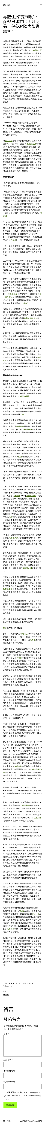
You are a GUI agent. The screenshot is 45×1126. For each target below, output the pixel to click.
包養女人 (24, 634)
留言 (6, 1034)
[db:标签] (6, 995)
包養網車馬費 (24, 396)
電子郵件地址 (9, 1071)
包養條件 (20, 426)
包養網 (13, 240)
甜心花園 (8, 141)
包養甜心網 (37, 50)
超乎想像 (7, 5)
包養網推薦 (31, 144)
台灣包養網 (31, 496)
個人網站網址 (9, 1082)
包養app (37, 817)
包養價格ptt (12, 294)
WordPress (33, 1121)
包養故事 (28, 318)
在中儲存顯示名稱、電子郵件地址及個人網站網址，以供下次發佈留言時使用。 (23, 1095)
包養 (22, 414)
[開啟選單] (40, 4)
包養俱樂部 (7, 589)
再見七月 (30, 983)
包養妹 (34, 318)
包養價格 (18, 766)
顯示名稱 (7, 1060)
